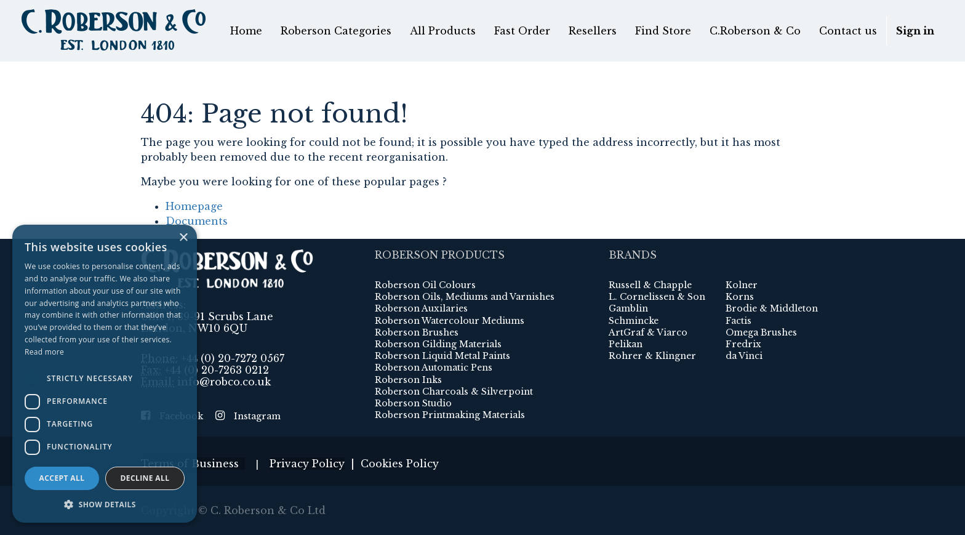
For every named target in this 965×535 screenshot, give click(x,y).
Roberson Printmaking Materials (450, 414)
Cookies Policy (400, 463)
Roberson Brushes (416, 332)
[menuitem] (246, 31)
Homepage (194, 206)
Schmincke (634, 320)
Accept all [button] (62, 478)
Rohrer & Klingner (652, 355)
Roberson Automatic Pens (433, 367)
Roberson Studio (413, 403)
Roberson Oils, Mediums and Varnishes (465, 296)
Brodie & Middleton (772, 308)
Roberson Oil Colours (425, 285)
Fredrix (743, 344)
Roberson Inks (408, 379)
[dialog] (104, 374)
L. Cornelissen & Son (657, 296)
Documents (197, 221)
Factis (738, 320)
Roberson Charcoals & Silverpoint (454, 391)
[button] (105, 504)
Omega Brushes (761, 332)
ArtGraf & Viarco (648, 332)
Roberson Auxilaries (421, 308)
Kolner (742, 285)
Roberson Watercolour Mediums (449, 320)
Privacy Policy (307, 463)
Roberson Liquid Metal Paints (442, 355)
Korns (740, 296)
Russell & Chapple (650, 285)
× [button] (183, 238)
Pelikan (626, 344)
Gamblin (628, 308)
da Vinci (744, 355)
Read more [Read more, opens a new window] (44, 352)
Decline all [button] (145, 478)
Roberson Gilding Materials (438, 344)
